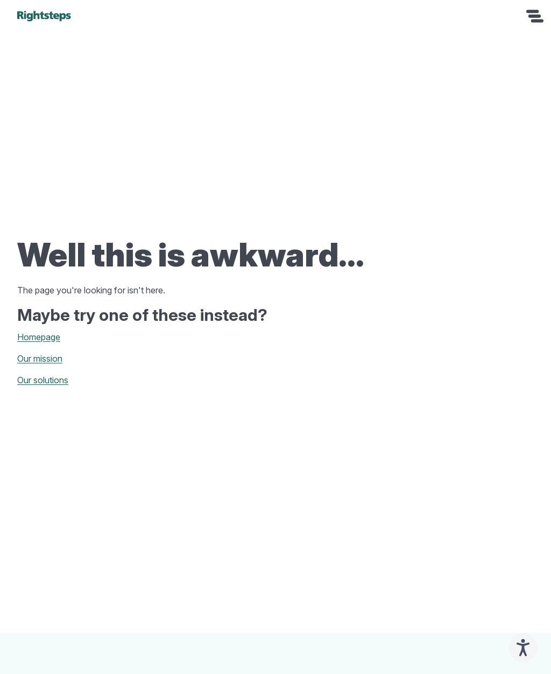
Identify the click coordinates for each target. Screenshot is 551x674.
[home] (44, 16)
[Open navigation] (535, 16)
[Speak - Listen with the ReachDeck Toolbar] (523, 647)
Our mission (39, 358)
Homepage (38, 337)
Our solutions (42, 380)
